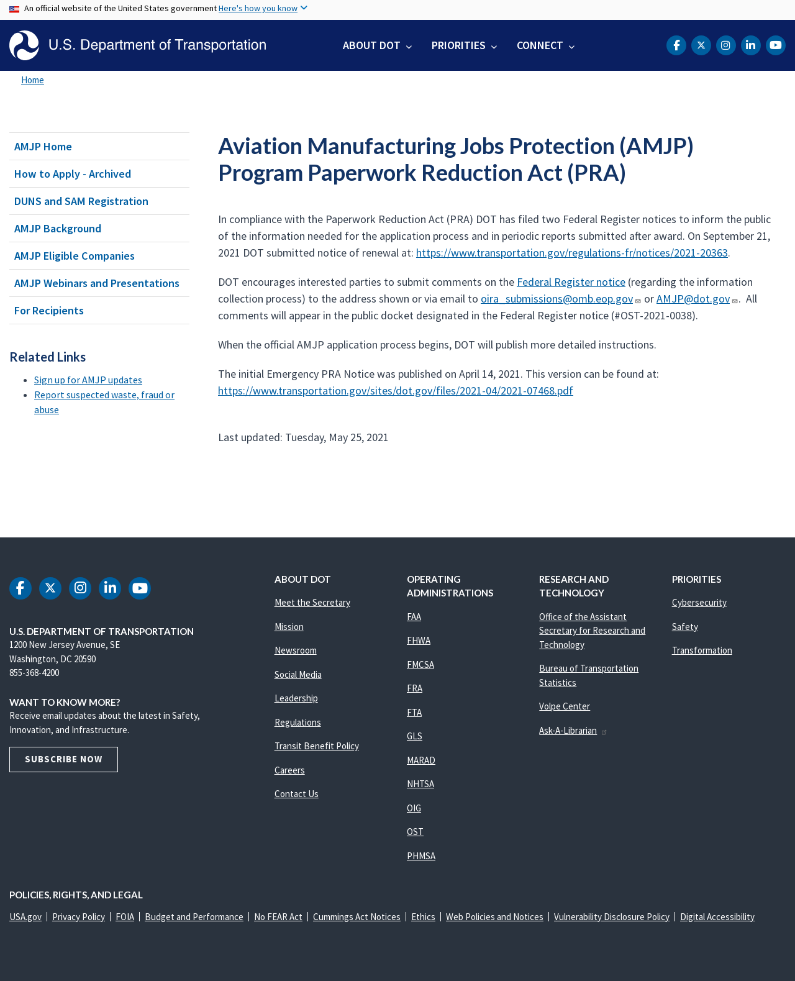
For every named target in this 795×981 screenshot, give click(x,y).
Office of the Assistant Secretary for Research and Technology (592, 630)
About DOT (372, 45)
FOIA (125, 917)
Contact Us (297, 794)
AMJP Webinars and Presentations (96, 283)
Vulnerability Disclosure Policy (612, 917)
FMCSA (420, 664)
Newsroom (296, 650)
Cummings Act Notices (357, 917)
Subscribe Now (63, 759)
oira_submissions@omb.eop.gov (561, 298)
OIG (414, 808)
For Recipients (49, 310)
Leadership (296, 698)
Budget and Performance (194, 917)
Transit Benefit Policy (317, 746)
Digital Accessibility (717, 917)
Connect (540, 45)
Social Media (298, 674)
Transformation (702, 650)
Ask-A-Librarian (573, 730)
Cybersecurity (699, 602)
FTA (414, 712)
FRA (414, 688)
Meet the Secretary (312, 602)
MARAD (421, 760)
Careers (290, 770)
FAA (414, 617)
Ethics (423, 917)
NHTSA (420, 784)
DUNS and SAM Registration (81, 201)
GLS (414, 736)
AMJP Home (43, 146)
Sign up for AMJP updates (88, 379)
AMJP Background (57, 228)
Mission (289, 626)
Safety (685, 626)
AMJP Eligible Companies (74, 256)
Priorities (459, 45)
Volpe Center (564, 706)
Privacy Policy (78, 917)
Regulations (298, 722)
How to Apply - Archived (72, 174)
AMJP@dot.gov (697, 298)
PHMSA (421, 856)
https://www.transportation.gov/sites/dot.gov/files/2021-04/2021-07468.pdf (395, 390)
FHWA (418, 640)
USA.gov (25, 917)
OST (415, 831)
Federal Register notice (571, 282)
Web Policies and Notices (494, 917)
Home (32, 80)
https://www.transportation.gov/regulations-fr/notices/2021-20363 (572, 252)
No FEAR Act (278, 917)
